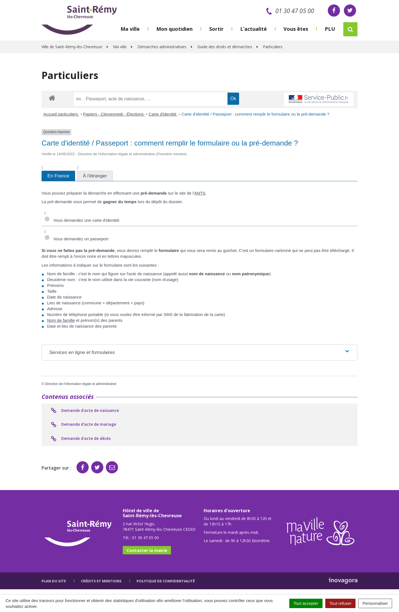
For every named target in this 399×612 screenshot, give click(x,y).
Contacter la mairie (147, 550)
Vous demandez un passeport (76, 238)
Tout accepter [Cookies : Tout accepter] (305, 603)
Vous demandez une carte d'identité (81, 220)
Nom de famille (61, 320)
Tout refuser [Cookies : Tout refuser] (340, 603)
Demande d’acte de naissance (84, 411)
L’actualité (253, 29)
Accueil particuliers (61, 114)
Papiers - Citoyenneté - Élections (114, 114)
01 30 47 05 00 (289, 11)
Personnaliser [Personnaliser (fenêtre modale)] (375, 603)
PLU (330, 29)
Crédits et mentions (101, 580)
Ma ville (130, 29)
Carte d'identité (163, 114)
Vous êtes (295, 29)
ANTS (199, 193)
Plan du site (54, 580)
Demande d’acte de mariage (83, 425)
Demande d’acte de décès (80, 439)
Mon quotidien (174, 29)
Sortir (216, 29)
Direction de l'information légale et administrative (80, 384)
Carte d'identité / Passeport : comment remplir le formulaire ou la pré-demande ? (255, 114)
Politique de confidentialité (166, 580)
